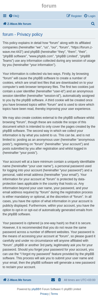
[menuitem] (14, 16)
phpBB (35, 289)
